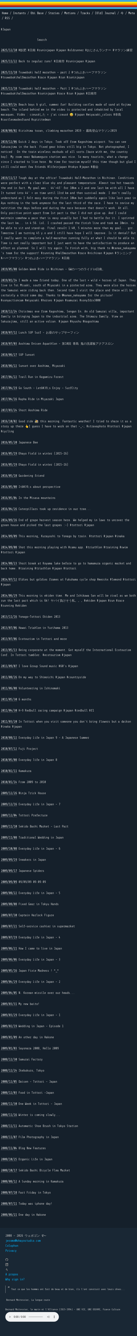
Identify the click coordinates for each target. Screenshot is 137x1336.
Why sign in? (15, 1279)
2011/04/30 (9, 710)
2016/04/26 (9, 509)
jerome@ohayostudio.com (23, 1240)
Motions (70, 13)
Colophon (11, 1245)
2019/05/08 (9, 269)
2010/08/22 (9, 737)
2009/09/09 (9, 882)
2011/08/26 (9, 677)
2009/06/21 (9, 948)
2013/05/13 (9, 650)
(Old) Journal (105, 13)
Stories (54, 13)
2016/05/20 (9, 442)
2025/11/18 (9, 72)
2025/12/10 (9, 50)
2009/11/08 (9, 837)
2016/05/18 (9, 475)
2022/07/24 (9, 104)
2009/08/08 (9, 904)
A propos (11, 1274)
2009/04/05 (9, 993)
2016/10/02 (9, 421)
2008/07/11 (9, 1203)
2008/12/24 (9, 1070)
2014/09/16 (9, 520)
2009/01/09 (9, 1037)
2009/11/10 (9, 826)
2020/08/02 (9, 130)
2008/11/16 (9, 1115)
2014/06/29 (9, 595)
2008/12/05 (9, 1081)
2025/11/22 (9, 61)
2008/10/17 (9, 1170)
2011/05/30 (9, 699)
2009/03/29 (9, 1015)
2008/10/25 (9, 1159)
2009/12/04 (9, 815)
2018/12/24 (9, 311)
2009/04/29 (9, 981)
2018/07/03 (9, 343)
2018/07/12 (9, 332)
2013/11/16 (9, 616)
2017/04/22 (9, 377)
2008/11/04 (9, 1148)
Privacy (11, 1250)
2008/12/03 (9, 1092)
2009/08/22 (9, 893)
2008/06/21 (9, 1214)
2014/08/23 (9, 563)
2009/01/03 (9, 1048)
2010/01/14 (9, 782)
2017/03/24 (9, 410)
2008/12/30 (9, 1059)
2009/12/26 (9, 793)
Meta (131, 13)
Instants (19, 13)
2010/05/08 (9, 760)
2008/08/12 (9, 1181)
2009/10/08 (9, 848)
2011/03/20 (9, 721)
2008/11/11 (9, 1126)
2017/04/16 (9, 399)
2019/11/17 (9, 178)
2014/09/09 (9, 536)
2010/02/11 (9, 771)
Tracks (85, 13)
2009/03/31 (9, 1004)
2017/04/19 (9, 388)
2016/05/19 (9, 453)
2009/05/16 (9, 970)
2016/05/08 (9, 487)
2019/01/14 (9, 280)
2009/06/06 (9, 959)
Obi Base (37, 13)
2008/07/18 (9, 1192)
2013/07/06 (9, 628)
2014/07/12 (9, 579)
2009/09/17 (9, 871)
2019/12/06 (9, 142)
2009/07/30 (9, 915)
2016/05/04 (9, 498)
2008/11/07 (9, 1137)
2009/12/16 (9, 804)
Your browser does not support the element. (32, 1317)
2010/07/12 (9, 748)
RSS (7, 18)
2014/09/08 (9, 547)
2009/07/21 (9, 926)
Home (5, 13)
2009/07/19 (9, 937)
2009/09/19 (9, 859)
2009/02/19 (9, 1026)
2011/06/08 (9, 688)
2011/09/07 (9, 666)
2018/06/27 (9, 354)
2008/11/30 (9, 1104)
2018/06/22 (9, 366)
